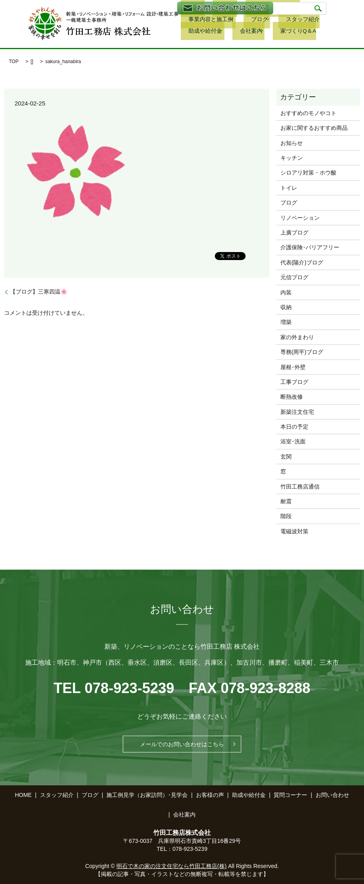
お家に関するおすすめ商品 (314, 128)
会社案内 (308, 20)
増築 (286, 322)
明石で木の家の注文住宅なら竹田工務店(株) (171, 866)
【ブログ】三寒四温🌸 (38, 291)
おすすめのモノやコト (308, 113)
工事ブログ (294, 382)
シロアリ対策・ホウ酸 (308, 172)
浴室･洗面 (293, 441)
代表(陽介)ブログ (301, 262)
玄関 (286, 456)
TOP (13, 61)
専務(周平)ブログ (301, 352)
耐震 (286, 501)
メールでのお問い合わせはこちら (182, 744)
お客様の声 (210, 795)
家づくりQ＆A (197, 31)
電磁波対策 (294, 531)
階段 (286, 516)
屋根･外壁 (293, 367)
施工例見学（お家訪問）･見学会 (147, 795)
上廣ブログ (294, 232)
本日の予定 (294, 426)
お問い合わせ (332, 795)
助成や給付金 (266, 20)
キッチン (291, 158)
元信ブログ (294, 277)
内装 (286, 292)
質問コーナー (290, 795)
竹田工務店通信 (300, 486)
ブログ (188, 20)
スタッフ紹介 (227, 20)
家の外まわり (297, 337)
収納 (286, 307)
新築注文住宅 (297, 412)
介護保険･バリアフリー (309, 247)
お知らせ (291, 143)
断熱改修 (291, 396)
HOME (23, 795)
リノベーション (300, 218)
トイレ (288, 188)
